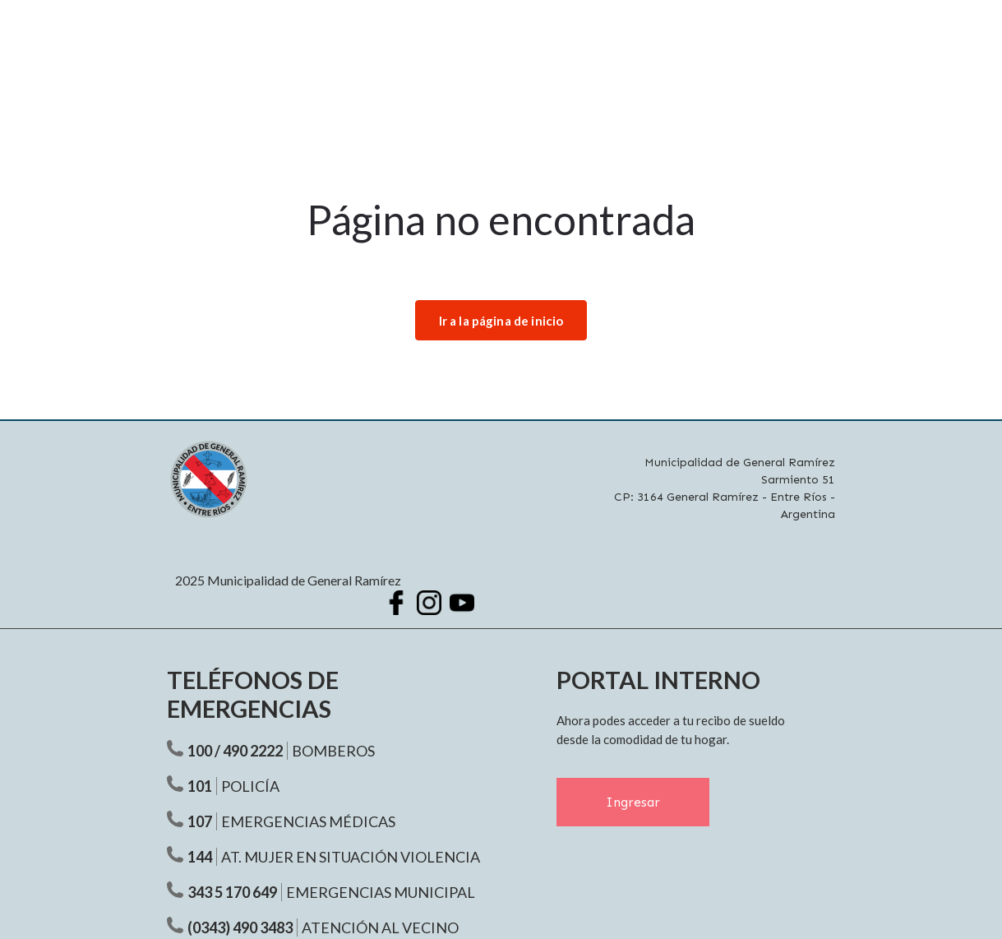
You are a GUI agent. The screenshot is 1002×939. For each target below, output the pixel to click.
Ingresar (633, 803)
